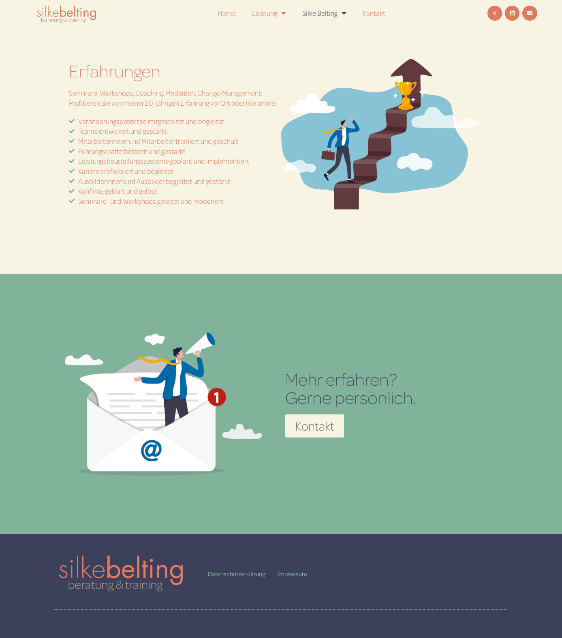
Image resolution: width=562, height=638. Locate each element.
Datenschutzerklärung (236, 573)
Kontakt (374, 13)
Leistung (269, 13)
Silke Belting (324, 13)
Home (227, 13)
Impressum (292, 573)
